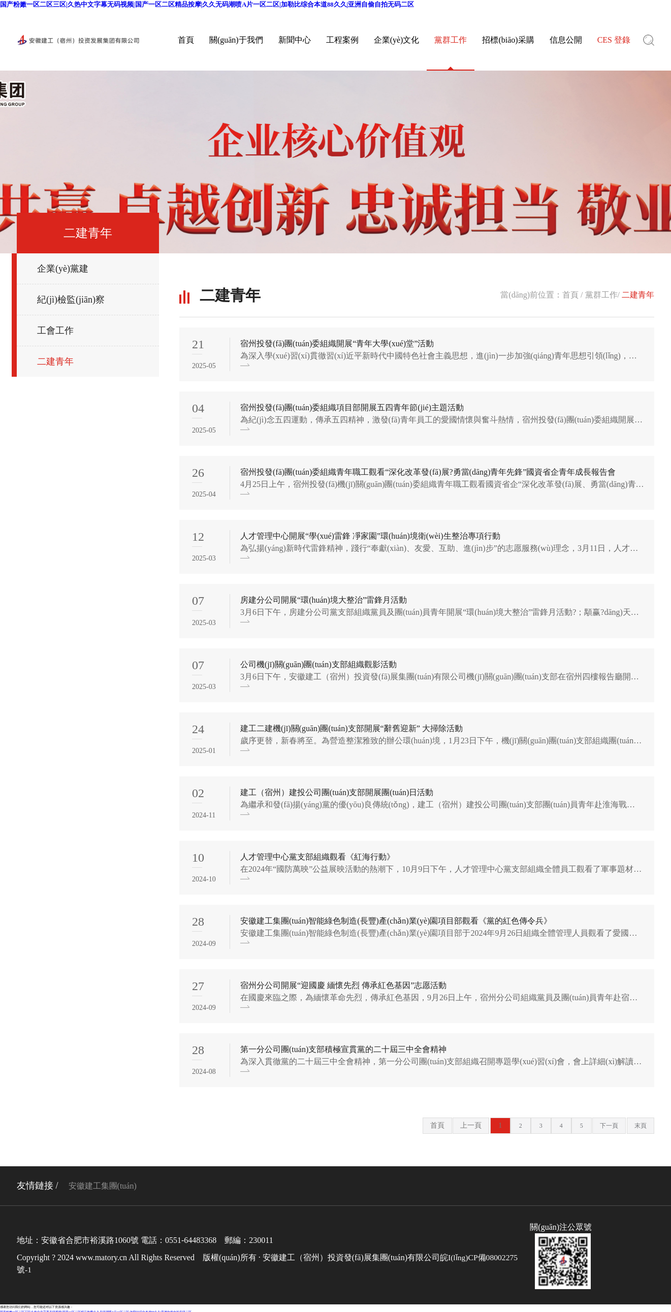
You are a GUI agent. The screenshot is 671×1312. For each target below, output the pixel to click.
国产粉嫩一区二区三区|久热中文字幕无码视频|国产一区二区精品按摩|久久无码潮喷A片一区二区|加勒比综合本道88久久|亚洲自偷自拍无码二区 (207, 4)
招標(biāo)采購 (508, 40)
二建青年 (55, 361)
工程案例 (342, 40)
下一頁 (609, 1125)
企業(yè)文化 (397, 40)
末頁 (640, 1125)
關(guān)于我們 (236, 40)
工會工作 (55, 330)
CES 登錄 (613, 40)
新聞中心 (294, 40)
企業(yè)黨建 (62, 269)
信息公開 (566, 40)
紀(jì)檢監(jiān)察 (71, 299)
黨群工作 (450, 40)
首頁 (186, 40)
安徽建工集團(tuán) (103, 1183)
